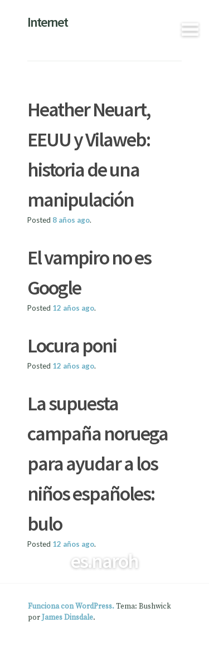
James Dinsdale (67, 617)
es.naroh (104, 560)
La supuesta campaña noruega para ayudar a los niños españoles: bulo (97, 463)
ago (71, 219)
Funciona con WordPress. (71, 606)
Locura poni (71, 345)
